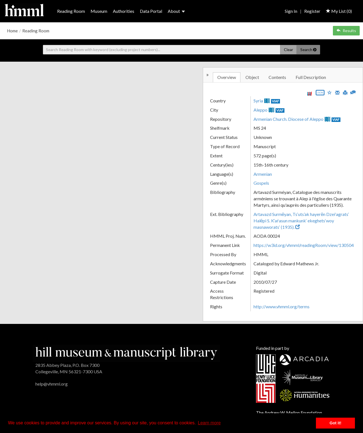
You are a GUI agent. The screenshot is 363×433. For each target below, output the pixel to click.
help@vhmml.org (51, 383)
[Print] (345, 92)
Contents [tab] (277, 77)
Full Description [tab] (311, 77)
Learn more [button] (209, 422)
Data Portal (151, 11)
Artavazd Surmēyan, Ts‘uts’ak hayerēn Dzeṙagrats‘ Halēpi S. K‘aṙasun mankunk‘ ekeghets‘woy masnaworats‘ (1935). (301, 220)
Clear (288, 49)
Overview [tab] (226, 77)
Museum (99, 11)
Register (312, 11)
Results (346, 30)
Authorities (123, 11)
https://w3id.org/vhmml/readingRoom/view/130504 (304, 245)
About (176, 11)
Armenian (263, 174)
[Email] (337, 92)
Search (308, 49)
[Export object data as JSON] (320, 94)
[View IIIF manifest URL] (309, 93)
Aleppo (260, 109)
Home (12, 30)
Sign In (291, 11)
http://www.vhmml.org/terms (282, 306)
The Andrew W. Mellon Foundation (289, 412)
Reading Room (71, 11)
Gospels (261, 183)
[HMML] (126, 352)
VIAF (275, 101)
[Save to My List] (329, 92)
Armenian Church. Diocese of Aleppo (288, 119)
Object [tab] (252, 77)
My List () (339, 11)
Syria (258, 100)
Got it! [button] (335, 423)
